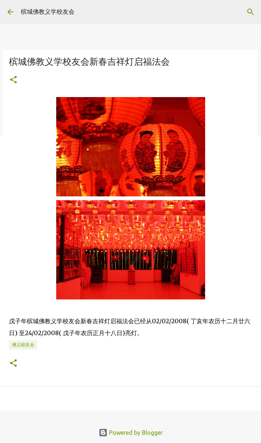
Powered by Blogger (131, 432)
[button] (13, 80)
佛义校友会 (23, 344)
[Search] (250, 12)
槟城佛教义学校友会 (47, 11)
